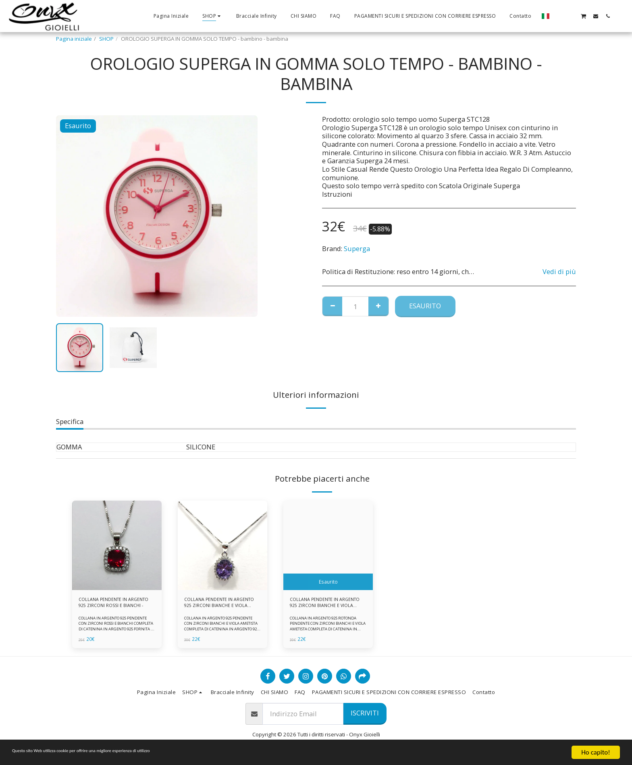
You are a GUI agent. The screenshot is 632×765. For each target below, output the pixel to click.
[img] (117, 545)
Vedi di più (559, 272)
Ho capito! (595, 752)
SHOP (106, 38)
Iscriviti (365, 716)
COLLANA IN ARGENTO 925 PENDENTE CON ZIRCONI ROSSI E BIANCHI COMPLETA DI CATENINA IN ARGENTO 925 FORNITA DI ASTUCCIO (116, 629)
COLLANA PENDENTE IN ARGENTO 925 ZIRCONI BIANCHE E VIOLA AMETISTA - (324, 605)
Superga (357, 248)
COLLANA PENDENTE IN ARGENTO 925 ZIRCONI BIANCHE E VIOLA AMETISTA (217, 605)
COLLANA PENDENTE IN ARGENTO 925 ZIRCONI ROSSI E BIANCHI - (115, 605)
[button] (559, 16)
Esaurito (425, 305)
